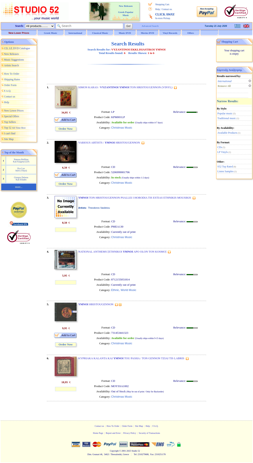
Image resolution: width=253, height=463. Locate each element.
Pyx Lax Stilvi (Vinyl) (21, 169)
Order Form (10, 85)
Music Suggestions (14, 59)
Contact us (167, 9)
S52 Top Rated (225, 166)
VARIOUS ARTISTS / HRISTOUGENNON (109, 142)
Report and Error (113, 433)
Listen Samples (225, 171)
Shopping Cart (162, 4)
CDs (219, 147)
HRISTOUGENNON (95, 304)
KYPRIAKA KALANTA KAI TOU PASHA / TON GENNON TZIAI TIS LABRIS (131, 358)
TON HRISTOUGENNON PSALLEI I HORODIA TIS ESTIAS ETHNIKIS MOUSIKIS (134, 197)
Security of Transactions (149, 433)
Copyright (114, 451)
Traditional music (226, 118)
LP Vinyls (222, 152)
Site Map (9, 139)
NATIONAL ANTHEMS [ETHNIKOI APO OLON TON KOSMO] (122, 251)
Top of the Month (14, 152)
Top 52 (14, 127)
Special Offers (11, 116)
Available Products (227, 132)
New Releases (11, 54)
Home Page (98, 433)
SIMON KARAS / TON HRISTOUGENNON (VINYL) (125, 87)
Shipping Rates (12, 79)
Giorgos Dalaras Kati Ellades (21, 178)
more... (19, 186)
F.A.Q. (7, 90)
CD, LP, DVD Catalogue (17, 48)
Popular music (225, 113)
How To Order (11, 73)
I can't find (9, 133)
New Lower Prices (19, 33)
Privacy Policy (129, 433)
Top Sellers (10, 122)
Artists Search (11, 65)
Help (157, 9)
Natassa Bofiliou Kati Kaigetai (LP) (21, 160)
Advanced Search (150, 26)
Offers (190, 33)
